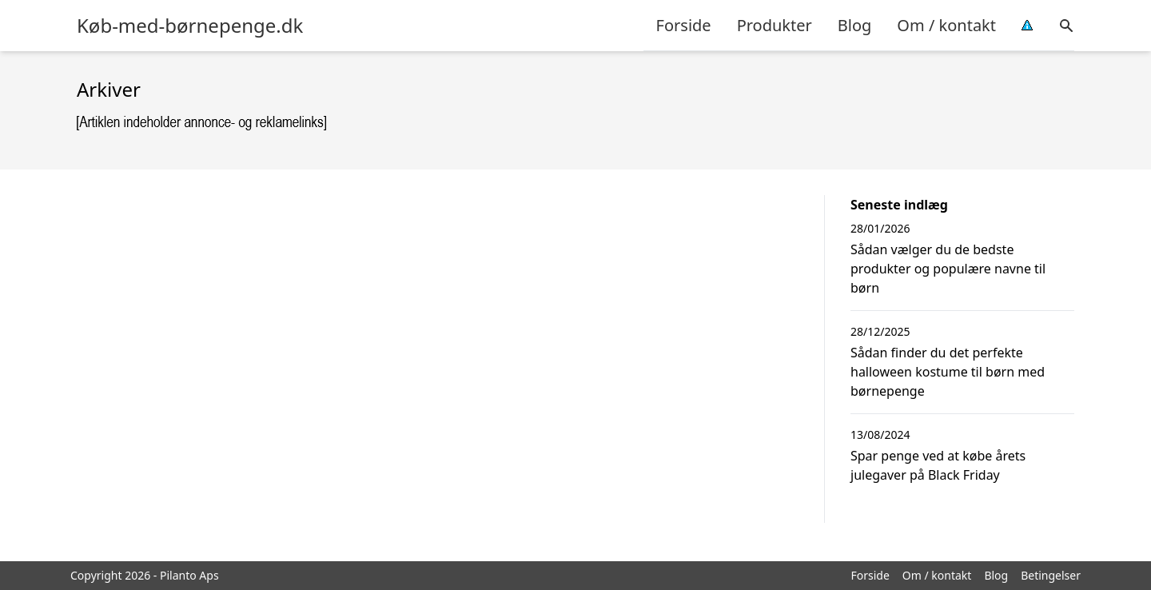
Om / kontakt (946, 25)
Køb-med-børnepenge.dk (190, 25)
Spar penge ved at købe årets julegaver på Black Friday (938, 465)
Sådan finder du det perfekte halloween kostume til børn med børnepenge (947, 372)
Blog (855, 25)
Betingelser (1051, 575)
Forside (683, 25)
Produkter (774, 25)
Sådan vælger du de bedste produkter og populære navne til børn (947, 269)
